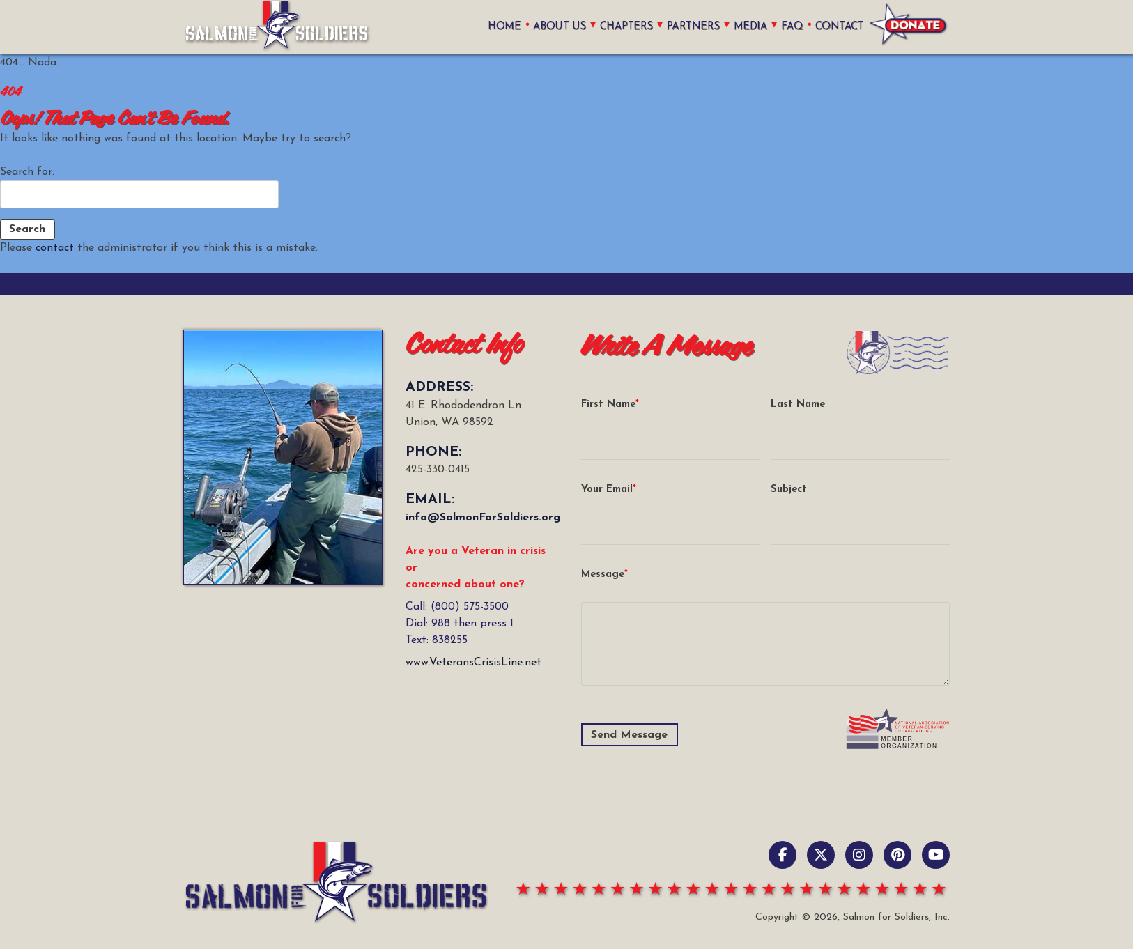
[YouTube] (936, 855)
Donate (909, 27)
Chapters (622, 27)
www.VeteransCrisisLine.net (473, 662)
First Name (608, 404)
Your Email (607, 489)
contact (55, 248)
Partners (691, 27)
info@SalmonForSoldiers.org (483, 517)
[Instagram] (859, 855)
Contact (839, 27)
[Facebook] (782, 855)
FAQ (792, 27)
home (500, 27)
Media (749, 27)
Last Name (798, 404)
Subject (789, 489)
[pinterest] (897, 855)
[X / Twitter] (821, 855)
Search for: (27, 172)
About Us (554, 27)
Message (602, 574)
